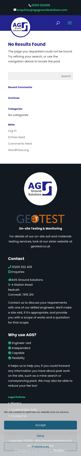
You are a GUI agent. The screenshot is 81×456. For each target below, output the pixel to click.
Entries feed (16, 137)
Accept (40, 425)
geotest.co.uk (40, 246)
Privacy (16, 403)
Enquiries (16, 272)
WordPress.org (18, 150)
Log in (12, 131)
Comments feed (20, 143)
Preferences (40, 447)
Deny (40, 436)
